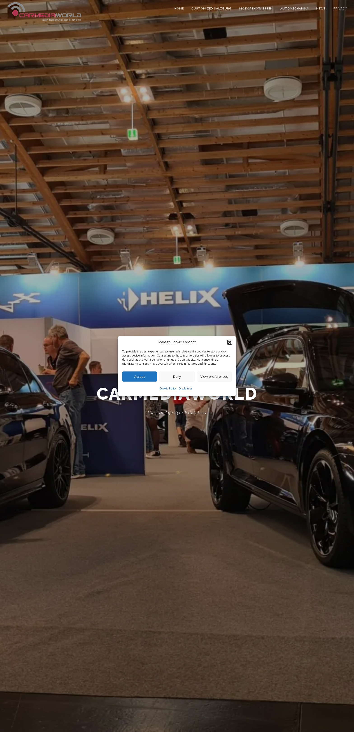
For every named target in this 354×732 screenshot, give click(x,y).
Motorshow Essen (255, 8)
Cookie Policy (168, 388)
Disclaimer (185, 388)
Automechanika (294, 8)
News (321, 8)
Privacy (340, 8)
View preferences (214, 376)
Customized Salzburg (211, 8)
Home (179, 8)
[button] (229, 342)
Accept (139, 376)
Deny (177, 376)
